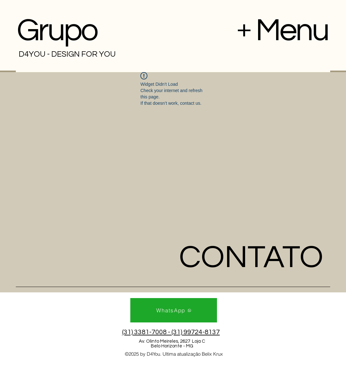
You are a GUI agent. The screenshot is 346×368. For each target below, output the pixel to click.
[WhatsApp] (173, 310)
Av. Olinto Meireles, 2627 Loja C (172, 341)
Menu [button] (292, 30)
